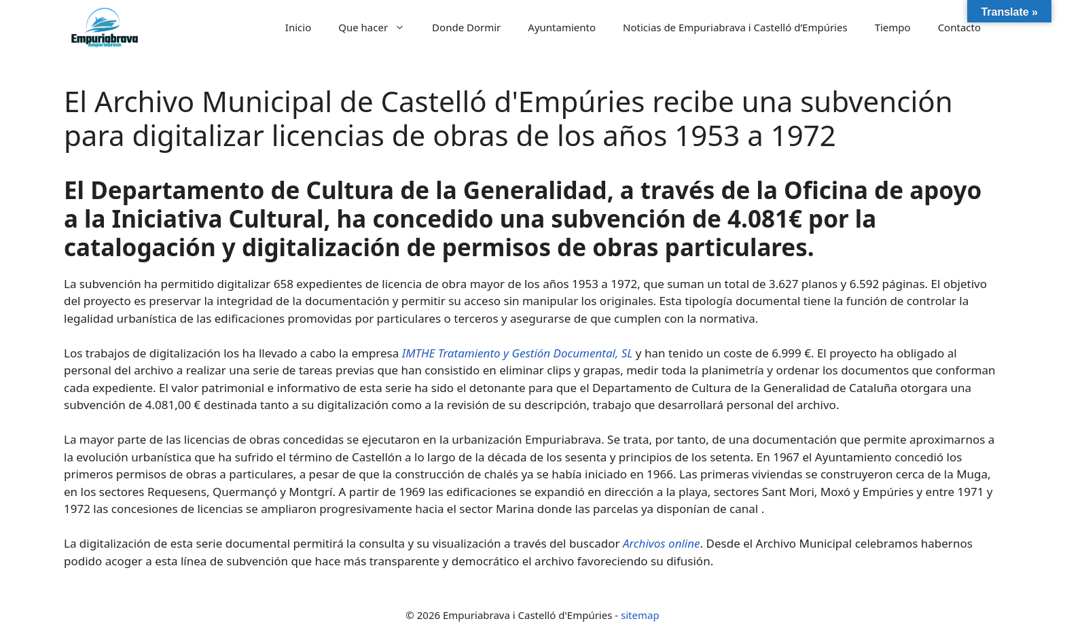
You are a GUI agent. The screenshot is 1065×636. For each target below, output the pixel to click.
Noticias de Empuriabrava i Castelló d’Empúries (735, 27)
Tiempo (893, 27)
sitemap (640, 615)
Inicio (298, 27)
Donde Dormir (466, 27)
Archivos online (661, 543)
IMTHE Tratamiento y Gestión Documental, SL (517, 353)
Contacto (959, 27)
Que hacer (378, 27)
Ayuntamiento (562, 27)
